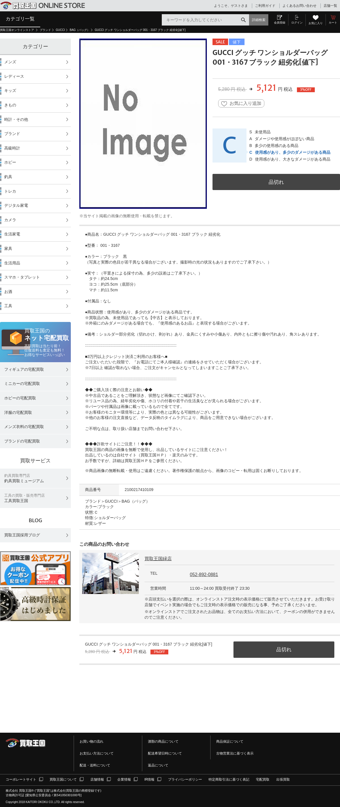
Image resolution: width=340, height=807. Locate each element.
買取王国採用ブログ (22, 535)
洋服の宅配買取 (18, 412)
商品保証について (229, 741)
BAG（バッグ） (80, 29)
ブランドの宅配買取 (22, 441)
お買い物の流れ (91, 741)
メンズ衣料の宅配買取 (24, 426)
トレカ (10, 191)
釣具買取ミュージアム (24, 478)
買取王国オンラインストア (17, 29)
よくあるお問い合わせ (299, 6)
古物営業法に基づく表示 (235, 753)
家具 (8, 248)
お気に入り (316, 23)
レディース (14, 76)
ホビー (10, 162)
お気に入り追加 (241, 103)
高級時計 (12, 148)
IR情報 (149, 779)
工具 (8, 306)
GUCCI (60, 29)
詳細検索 (258, 20)
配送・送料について (95, 765)
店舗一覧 (330, 6)
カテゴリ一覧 (20, 19)
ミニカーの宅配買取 (22, 383)
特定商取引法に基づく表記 (229, 779)
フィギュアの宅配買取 (24, 369)
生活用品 (12, 263)
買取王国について (63, 779)
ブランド (45, 29)
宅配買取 (262, 779)
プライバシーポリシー (185, 779)
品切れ (276, 182)
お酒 (8, 291)
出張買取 (283, 779)
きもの (10, 105)
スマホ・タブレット (22, 277)
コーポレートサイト (21, 779)
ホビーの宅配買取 (20, 398)
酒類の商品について (163, 741)
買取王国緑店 (158, 558)
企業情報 (124, 779)
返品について (158, 765)
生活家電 (12, 234)
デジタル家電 (16, 205)
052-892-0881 (204, 574)
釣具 (8, 176)
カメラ (10, 220)
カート (333, 22)
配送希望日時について (165, 753)
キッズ (10, 90)
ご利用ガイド (265, 6)
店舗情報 (97, 779)
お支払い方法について (97, 753)
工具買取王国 (24, 498)
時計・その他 (16, 119)
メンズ (10, 62)
